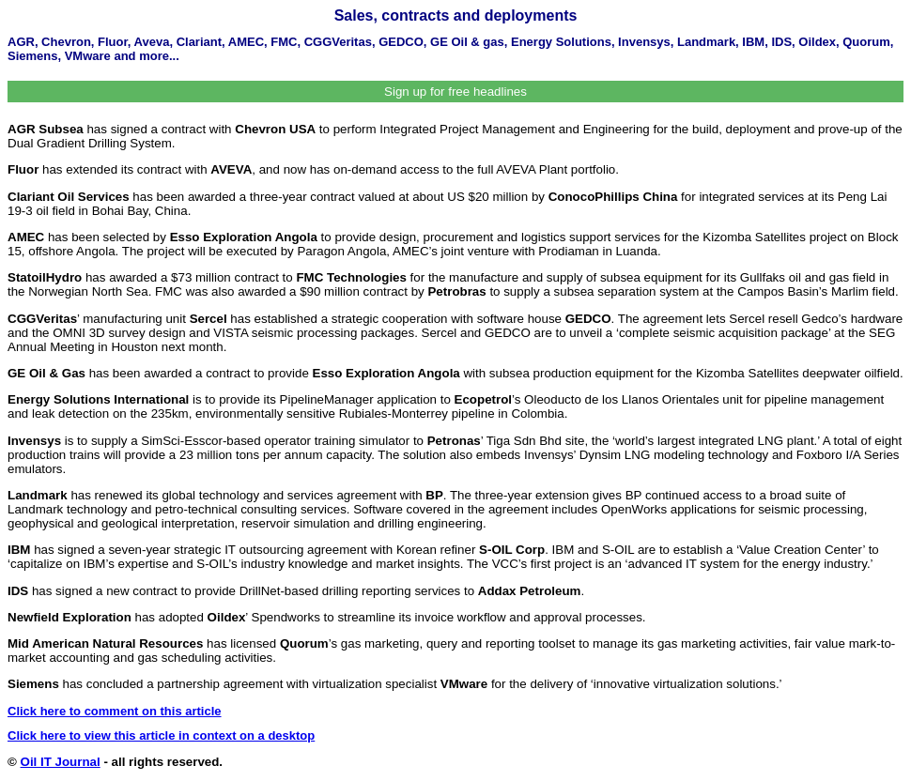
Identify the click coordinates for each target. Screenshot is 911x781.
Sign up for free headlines (455, 91)
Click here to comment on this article (115, 711)
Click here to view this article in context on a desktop (161, 735)
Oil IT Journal (60, 762)
